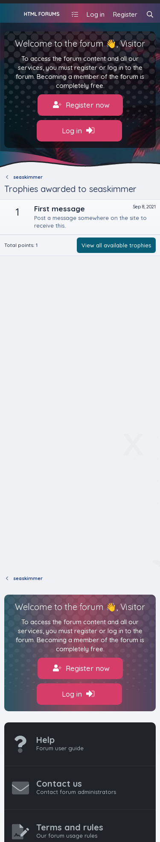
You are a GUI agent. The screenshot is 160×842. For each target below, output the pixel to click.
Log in (78, 130)
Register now (81, 105)
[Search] (150, 14)
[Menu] (12, 13)
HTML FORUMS (42, 14)
